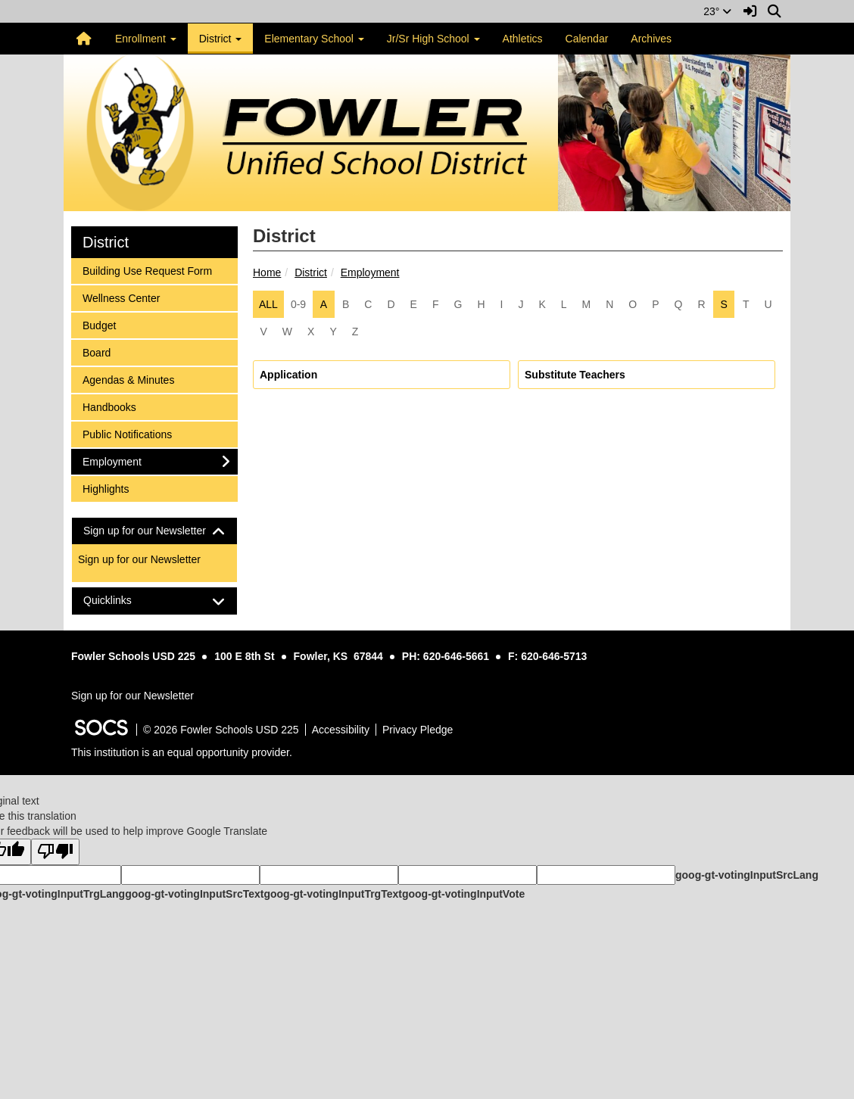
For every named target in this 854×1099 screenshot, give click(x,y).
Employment (370, 272)
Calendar (587, 39)
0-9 (298, 304)
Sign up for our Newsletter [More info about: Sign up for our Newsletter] (139, 559)
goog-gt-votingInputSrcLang (746, 875)
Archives (651, 39)
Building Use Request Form (147, 270)
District (311, 272)
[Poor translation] (55, 852)
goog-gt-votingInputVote (463, 894)
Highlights (105, 488)
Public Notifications (127, 433)
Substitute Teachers (575, 375)
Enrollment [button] (145, 39)
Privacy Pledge (417, 730)
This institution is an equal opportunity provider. (181, 752)
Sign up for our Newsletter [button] (154, 531)
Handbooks (109, 406)
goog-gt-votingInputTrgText (332, 894)
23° (717, 11)
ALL (268, 304)
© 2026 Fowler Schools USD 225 (221, 730)
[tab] (154, 531)
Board (102, 351)
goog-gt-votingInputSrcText (194, 894)
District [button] (220, 39)
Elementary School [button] (313, 39)
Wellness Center (121, 297)
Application (288, 375)
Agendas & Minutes (128, 379)
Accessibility (340, 730)
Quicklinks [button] (120, 600)
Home (267, 272)
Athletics (523, 39)
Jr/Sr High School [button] (433, 39)
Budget (102, 324)
